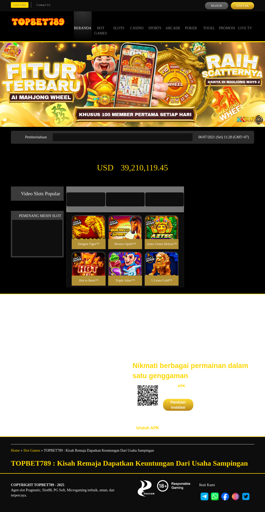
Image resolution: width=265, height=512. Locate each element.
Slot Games (31, 450)
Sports (154, 23)
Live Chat (19, 5)
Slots (118, 23)
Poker (191, 23)
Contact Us (43, 5)
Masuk (216, 6)
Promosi (227, 23)
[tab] (86, 199)
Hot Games (100, 26)
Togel (209, 23)
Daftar (242, 6)
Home (15, 450)
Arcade (172, 23)
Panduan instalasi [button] (178, 404)
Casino (137, 23)
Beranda (83, 23)
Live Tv (245, 23)
